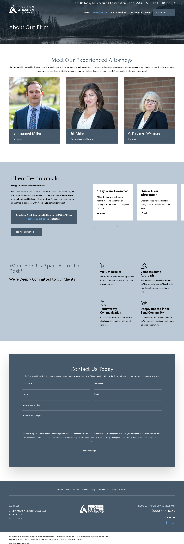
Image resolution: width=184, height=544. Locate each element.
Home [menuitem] (86, 12)
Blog (114, 489)
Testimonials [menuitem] (135, 12)
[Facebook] (166, 522)
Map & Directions (17, 518)
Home (60, 489)
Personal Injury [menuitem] (118, 12)
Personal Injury (88, 489)
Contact (123, 489)
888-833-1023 (139, 3)
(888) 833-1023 (163, 511)
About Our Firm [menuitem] (100, 12)
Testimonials (103, 489)
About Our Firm (72, 489)
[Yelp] (173, 522)
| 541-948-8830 (163, 3)
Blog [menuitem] (147, 12)
